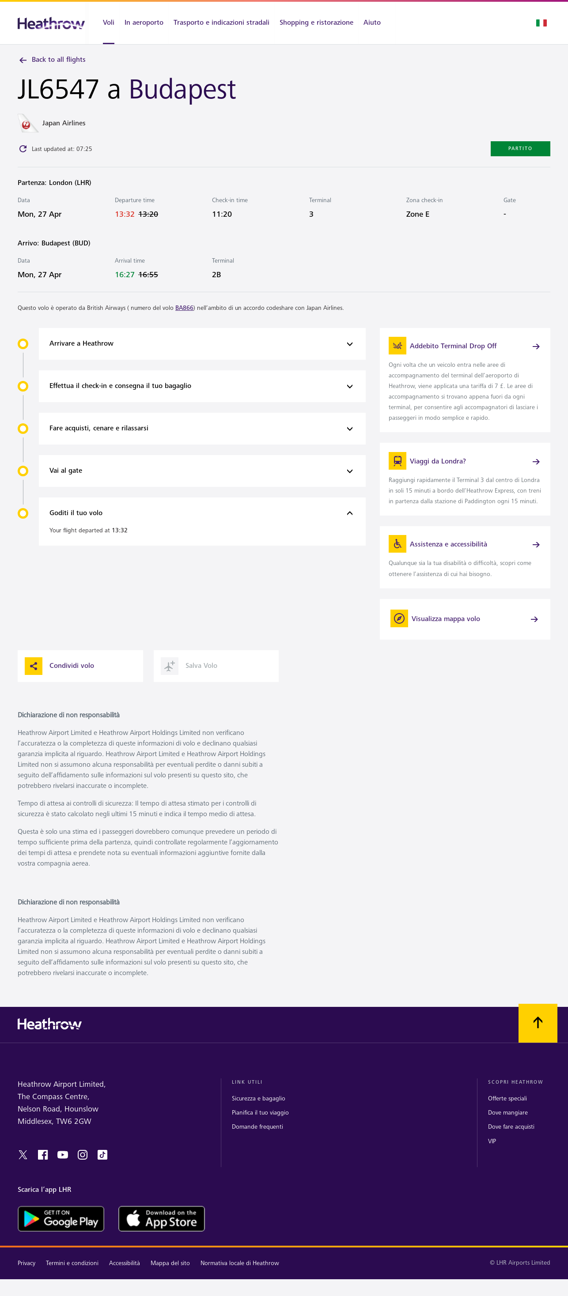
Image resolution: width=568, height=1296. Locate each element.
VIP (492, 1163)
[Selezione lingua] (541, 23)
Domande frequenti (257, 1149)
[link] (465, 383)
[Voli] (104, 23)
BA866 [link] (184, 309)
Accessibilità (124, 1285)
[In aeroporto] (144, 23)
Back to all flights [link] (52, 60)
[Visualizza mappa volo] (465, 641)
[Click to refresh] (23, 150)
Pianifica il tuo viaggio (260, 1135)
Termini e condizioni (72, 1285)
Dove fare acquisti (511, 1149)
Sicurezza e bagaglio (258, 1121)
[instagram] (82, 1177)
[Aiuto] (377, 23)
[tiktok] (102, 1177)
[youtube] (62, 1177)
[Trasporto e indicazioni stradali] (221, 23)
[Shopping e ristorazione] (316, 23)
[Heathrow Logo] (51, 23)
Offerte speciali (507, 1121)
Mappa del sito (170, 1285)
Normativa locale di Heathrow (240, 1285)
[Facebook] (43, 1177)
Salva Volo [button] (189, 688)
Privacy (26, 1285)
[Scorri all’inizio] (538, 1045)
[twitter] (23, 1177)
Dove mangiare (508, 1135)
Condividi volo (59, 688)
